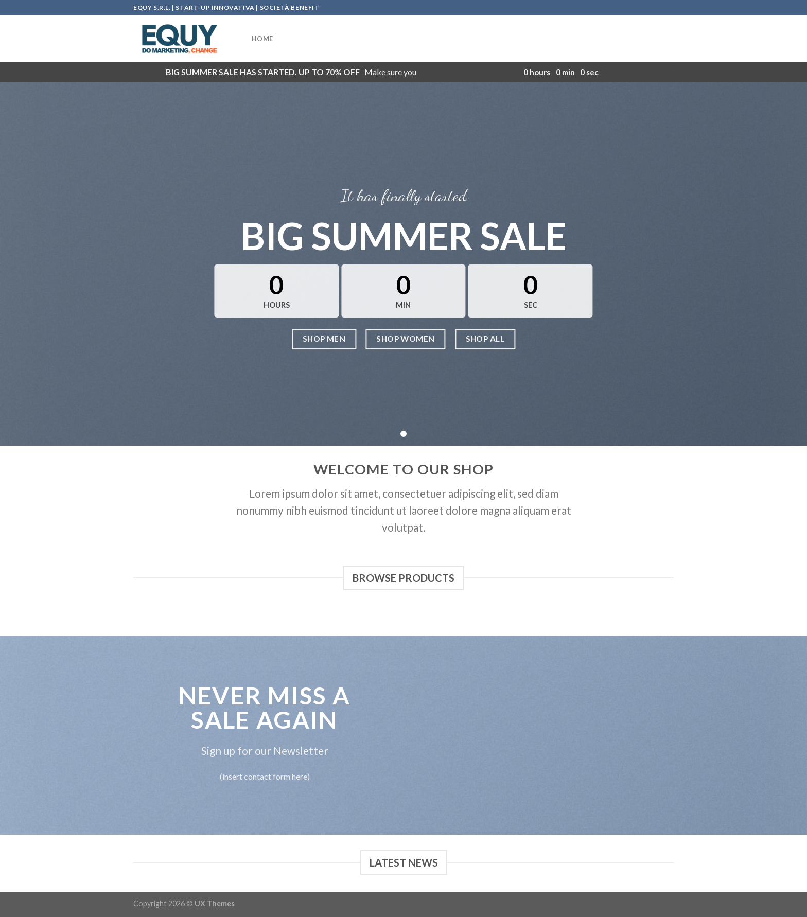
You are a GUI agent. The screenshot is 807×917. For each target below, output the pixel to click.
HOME (262, 38)
